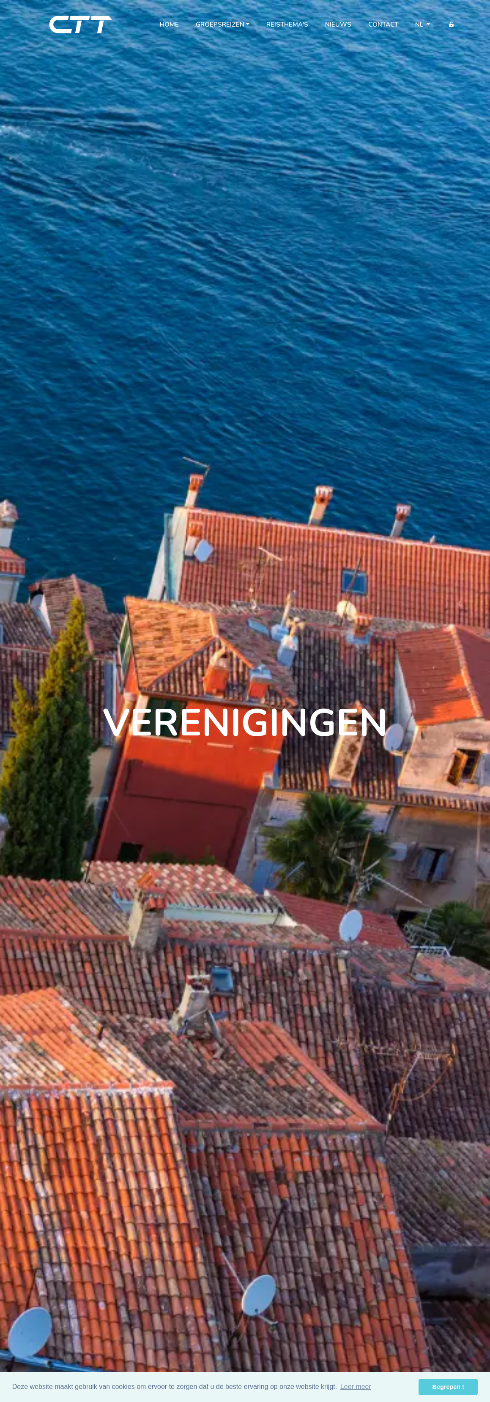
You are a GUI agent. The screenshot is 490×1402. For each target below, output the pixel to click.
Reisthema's (287, 24)
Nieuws (338, 24)
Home (173, 26)
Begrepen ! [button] (448, 1386)
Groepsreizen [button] (220, 24)
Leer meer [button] (355, 1386)
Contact (383, 24)
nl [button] (420, 24)
